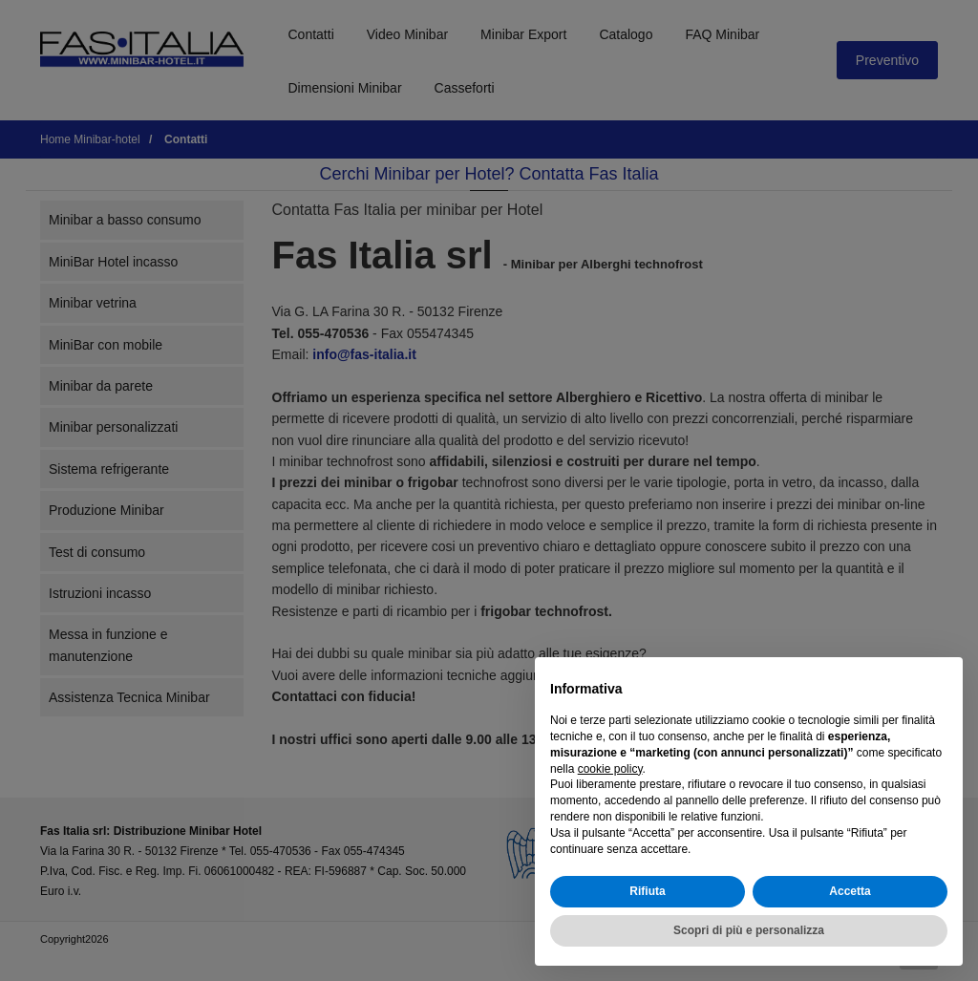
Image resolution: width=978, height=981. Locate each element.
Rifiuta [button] (647, 891)
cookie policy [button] (610, 769)
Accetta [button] (849, 891)
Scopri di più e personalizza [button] (748, 930)
